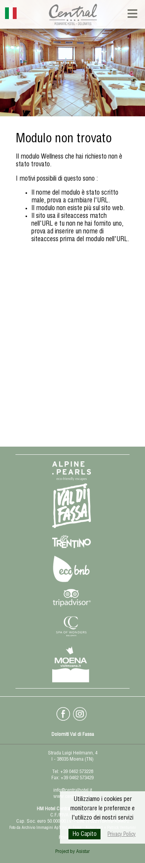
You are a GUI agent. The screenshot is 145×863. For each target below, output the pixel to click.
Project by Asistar (72, 851)
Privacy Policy (121, 834)
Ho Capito (84, 835)
